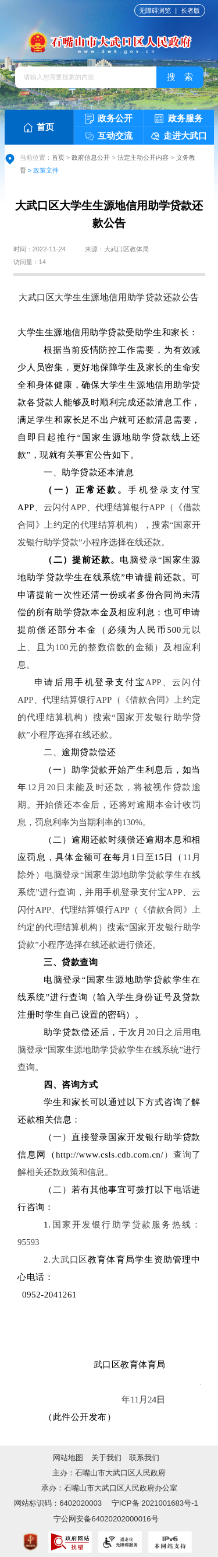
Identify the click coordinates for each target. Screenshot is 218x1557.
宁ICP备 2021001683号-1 (153, 1503)
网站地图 (68, 1457)
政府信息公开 (91, 157)
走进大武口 (179, 136)
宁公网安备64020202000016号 (105, 1518)
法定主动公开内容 (143, 157)
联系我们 (144, 1457)
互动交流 (109, 136)
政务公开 (109, 118)
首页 (39, 127)
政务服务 (179, 118)
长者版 (190, 10)
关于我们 (106, 1457)
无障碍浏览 (155, 10)
